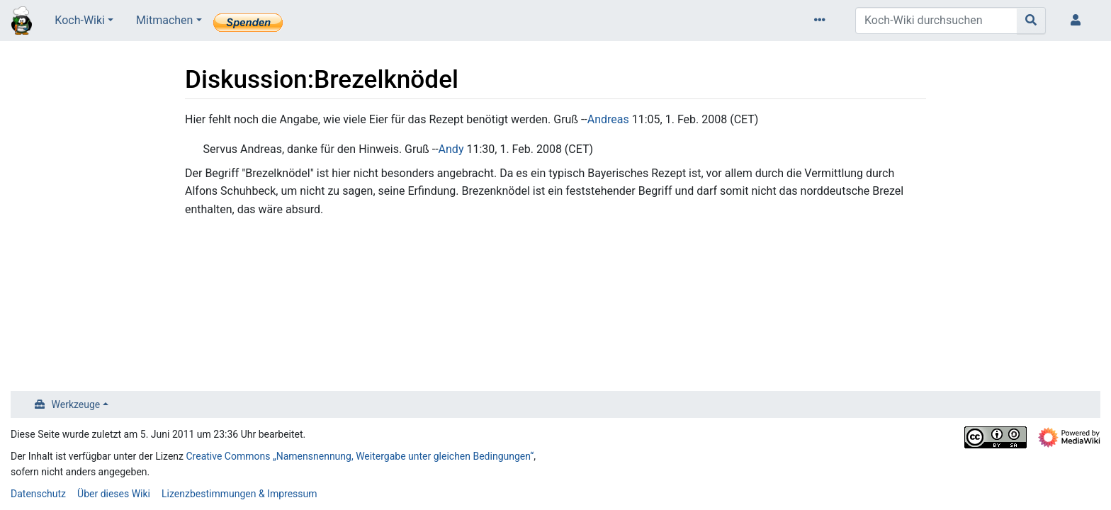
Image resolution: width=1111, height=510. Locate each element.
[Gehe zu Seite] (1031, 20)
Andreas (608, 119)
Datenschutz (38, 493)
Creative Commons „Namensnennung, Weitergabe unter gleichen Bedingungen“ (360, 456)
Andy (451, 149)
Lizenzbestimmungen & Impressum (239, 493)
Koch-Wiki (80, 20)
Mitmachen (164, 20)
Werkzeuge (76, 404)
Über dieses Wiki (113, 493)
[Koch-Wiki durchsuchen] (936, 20)
